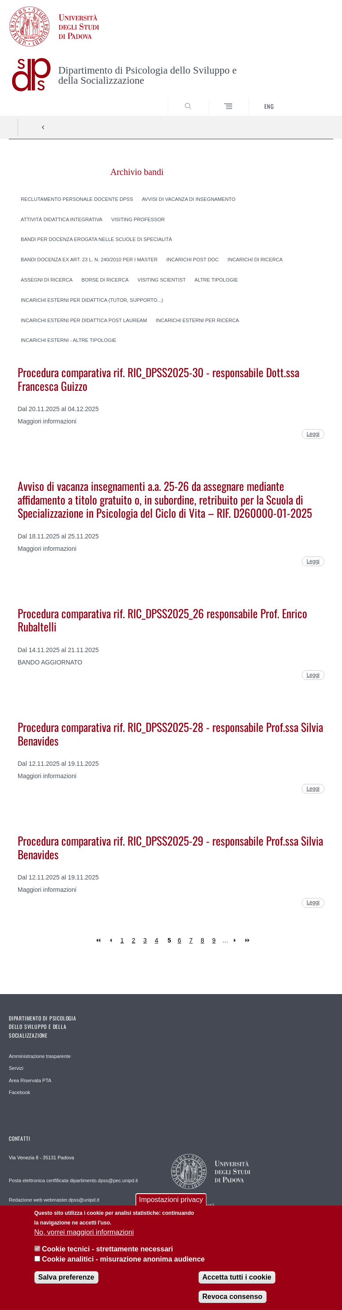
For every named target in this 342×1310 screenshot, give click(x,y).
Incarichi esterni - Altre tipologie (69, 340)
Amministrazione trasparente (40, 1056)
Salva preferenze (66, 1283)
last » (248, 940)
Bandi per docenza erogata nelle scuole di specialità (96, 239)
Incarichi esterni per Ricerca (197, 320)
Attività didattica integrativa (61, 219)
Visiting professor (138, 219)
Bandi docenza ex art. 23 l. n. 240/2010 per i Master (89, 259)
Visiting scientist (161, 279)
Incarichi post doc (192, 259)
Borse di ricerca (105, 279)
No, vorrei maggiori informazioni (84, 1238)
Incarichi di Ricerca (255, 259)
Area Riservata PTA (30, 1080)
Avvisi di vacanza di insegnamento (188, 198)
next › (236, 940)
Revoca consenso (233, 1302)
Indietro (43, 127)
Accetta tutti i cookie (237, 1283)
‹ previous (110, 940)
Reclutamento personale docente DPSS (77, 198)
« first (99, 940)
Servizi (16, 1068)
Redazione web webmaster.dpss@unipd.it (54, 1199)
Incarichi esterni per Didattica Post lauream (84, 320)
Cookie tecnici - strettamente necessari (107, 1254)
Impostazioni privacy (171, 1205)
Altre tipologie (216, 279)
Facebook (19, 1092)
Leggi (313, 434)
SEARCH (310, 99)
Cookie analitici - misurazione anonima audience (123, 1264)
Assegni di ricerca (47, 279)
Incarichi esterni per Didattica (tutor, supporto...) (92, 299)
